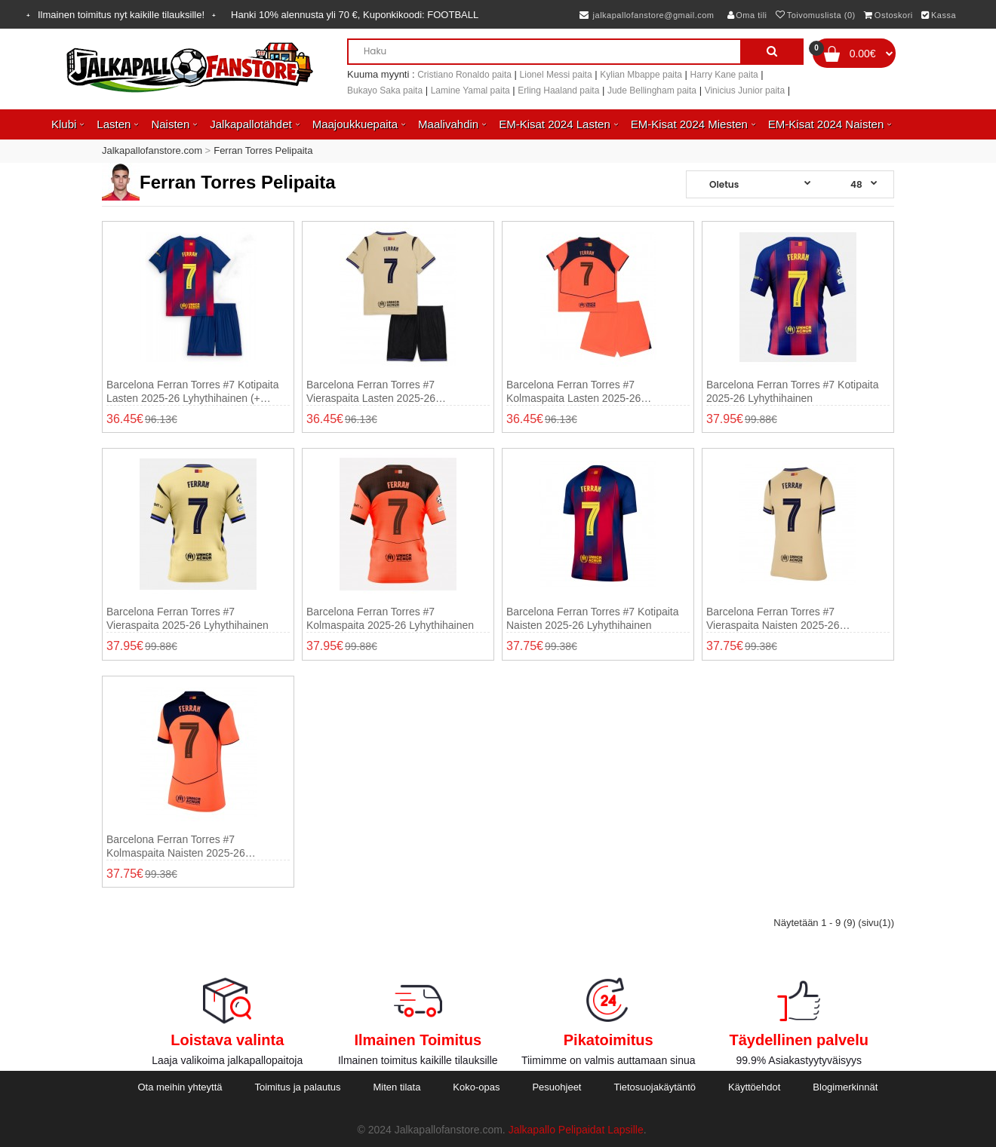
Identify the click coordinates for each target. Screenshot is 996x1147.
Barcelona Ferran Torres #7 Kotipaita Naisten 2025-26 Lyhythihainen (592, 618)
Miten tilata (397, 1087)
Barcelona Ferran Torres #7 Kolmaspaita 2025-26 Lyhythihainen (390, 618)
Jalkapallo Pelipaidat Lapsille (576, 1130)
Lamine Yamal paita (470, 90)
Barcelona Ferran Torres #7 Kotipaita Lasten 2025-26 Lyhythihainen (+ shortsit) (192, 392)
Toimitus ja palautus (297, 1087)
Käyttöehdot (754, 1087)
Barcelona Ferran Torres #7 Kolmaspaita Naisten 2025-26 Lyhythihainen (175, 846)
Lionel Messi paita (556, 74)
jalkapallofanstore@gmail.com (647, 15)
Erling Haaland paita (558, 90)
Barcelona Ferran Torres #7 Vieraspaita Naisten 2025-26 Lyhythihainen (772, 619)
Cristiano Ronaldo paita (464, 74)
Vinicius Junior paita (745, 90)
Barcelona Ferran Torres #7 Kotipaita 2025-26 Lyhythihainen (792, 391)
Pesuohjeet (556, 1087)
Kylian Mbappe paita (641, 74)
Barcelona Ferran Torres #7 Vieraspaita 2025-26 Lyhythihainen (187, 618)
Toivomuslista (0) (816, 15)
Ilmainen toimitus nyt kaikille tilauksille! (121, 14)
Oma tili (747, 15)
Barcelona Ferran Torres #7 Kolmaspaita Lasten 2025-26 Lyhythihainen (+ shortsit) (573, 392)
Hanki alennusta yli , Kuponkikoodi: (354, 14)
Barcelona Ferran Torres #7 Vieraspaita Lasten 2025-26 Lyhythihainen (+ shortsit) (370, 392)
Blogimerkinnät (845, 1087)
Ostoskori (888, 15)
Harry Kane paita (724, 74)
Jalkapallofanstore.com (152, 150)
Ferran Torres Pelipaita (263, 150)
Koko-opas (476, 1087)
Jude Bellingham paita (651, 90)
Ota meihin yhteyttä (179, 1087)
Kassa (938, 15)
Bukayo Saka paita (385, 90)
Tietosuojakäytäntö (654, 1087)
